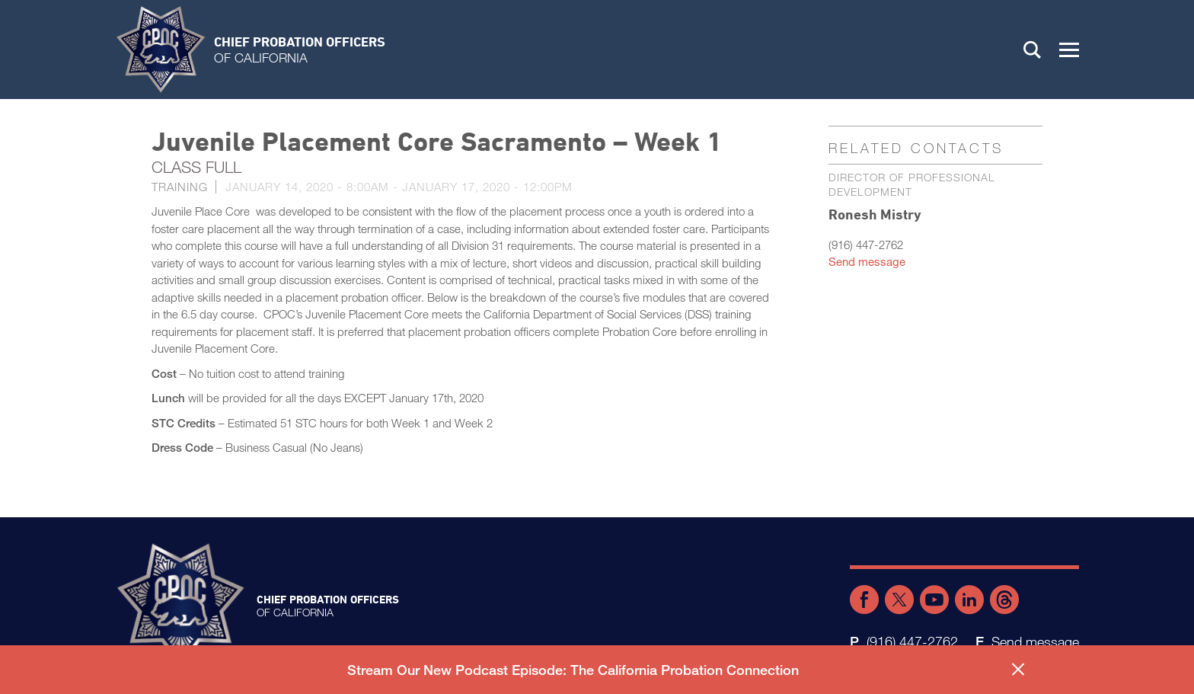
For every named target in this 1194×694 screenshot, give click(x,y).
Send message (866, 261)
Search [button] (1032, 49)
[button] (1069, 49)
